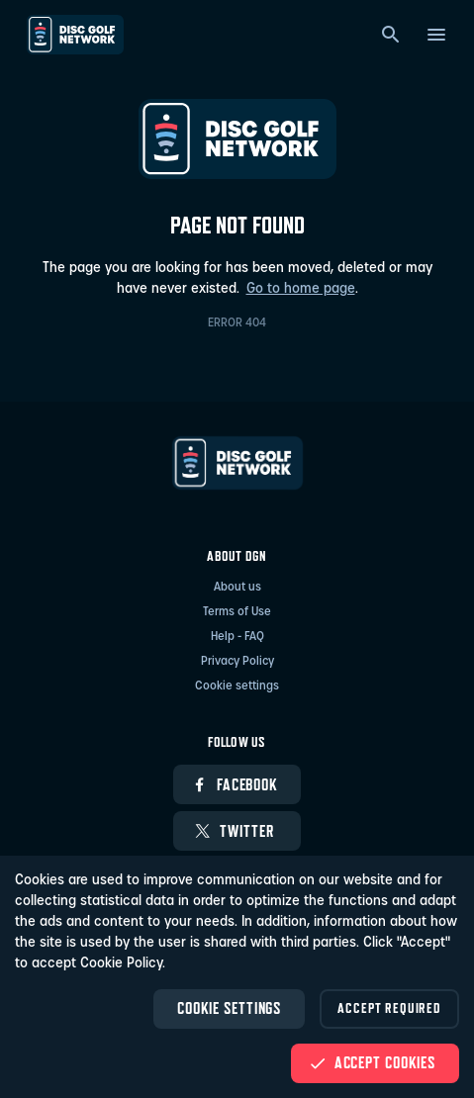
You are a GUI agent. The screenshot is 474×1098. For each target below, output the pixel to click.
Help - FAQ (237, 637)
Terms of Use (237, 612)
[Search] (391, 34)
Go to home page (300, 289)
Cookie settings (237, 686)
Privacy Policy (237, 662)
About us (237, 588)
